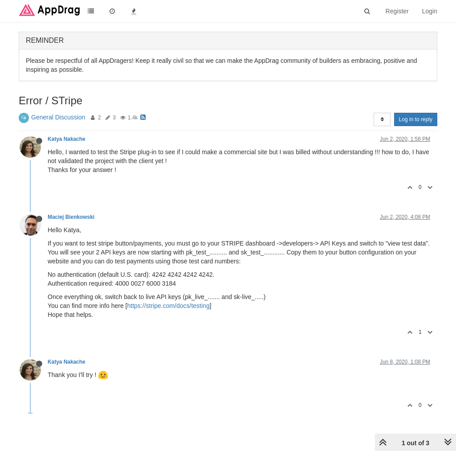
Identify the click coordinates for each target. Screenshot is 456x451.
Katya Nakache (67, 139)
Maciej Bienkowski (71, 217)
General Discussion (58, 117)
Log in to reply (415, 119)
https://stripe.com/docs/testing (168, 305)
